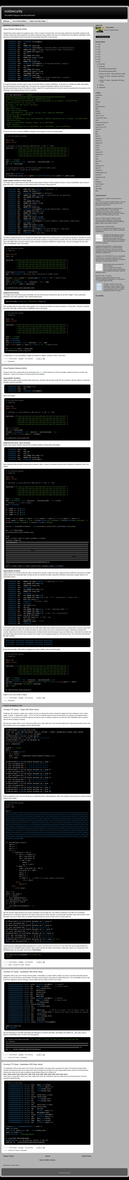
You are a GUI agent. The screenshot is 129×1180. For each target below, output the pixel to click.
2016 (99, 52)
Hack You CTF (100, 115)
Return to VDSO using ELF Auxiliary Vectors (108, 218)
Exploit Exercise (100, 106)
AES (97, 163)
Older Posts (86, 1156)
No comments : (29, 358)
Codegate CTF (100, 125)
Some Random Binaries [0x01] (15, 368)
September (102, 87)
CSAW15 (98, 113)
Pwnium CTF (99, 152)
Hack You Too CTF (101, 127)
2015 (99, 54)
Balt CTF (98, 168)
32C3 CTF (98, 140)
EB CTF (98, 136)
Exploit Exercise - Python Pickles (105, 226)
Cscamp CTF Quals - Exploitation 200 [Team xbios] (22, 1064)
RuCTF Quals (99, 184)
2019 (99, 44)
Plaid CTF (98, 129)
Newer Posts (8, 1156)
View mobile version (47, 1160)
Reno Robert (13, 358)
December (102, 64)
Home (47, 1156)
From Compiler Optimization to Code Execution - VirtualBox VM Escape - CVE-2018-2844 (109, 209)
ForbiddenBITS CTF (101, 172)
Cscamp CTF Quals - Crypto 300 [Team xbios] (21, 709)
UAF (97, 156)
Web (97, 191)
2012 (99, 62)
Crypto (10, 964)
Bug (97, 134)
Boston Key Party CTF (102, 122)
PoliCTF (98, 150)
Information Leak (100, 177)
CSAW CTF (99, 170)
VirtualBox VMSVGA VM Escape (112, 284)
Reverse (27, 964)
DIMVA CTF (99, 143)
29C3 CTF (98, 161)
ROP (97, 109)
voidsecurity (13, 11)
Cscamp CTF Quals (18, 964)
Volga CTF (99, 138)
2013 (99, 59)
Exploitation (11, 361)
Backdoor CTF (100, 165)
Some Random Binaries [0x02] (15, 29)
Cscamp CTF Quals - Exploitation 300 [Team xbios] (22, 972)
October (101, 85)
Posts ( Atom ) (15, 1165)
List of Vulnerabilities (19, 21)
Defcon (98, 145)
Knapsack (98, 181)
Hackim (98, 111)
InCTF (97, 147)
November (102, 66)
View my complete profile (111, 30)
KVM (97, 179)
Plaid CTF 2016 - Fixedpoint (104, 276)
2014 (99, 56)
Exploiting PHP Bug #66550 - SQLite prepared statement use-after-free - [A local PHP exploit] (109, 247)
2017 (99, 49)
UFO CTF (98, 186)
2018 (99, 46)
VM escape (99, 188)
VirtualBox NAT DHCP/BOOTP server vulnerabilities (110, 256)
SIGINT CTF (99, 154)
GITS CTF (98, 175)
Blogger (68, 1173)
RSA (97, 131)
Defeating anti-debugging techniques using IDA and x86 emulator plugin (113, 235)
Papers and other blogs (38, 21)
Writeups (6, 21)
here (41, 372)
